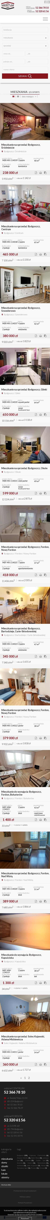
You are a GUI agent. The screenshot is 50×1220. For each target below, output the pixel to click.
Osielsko (29, 1160)
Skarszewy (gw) (23, 1168)
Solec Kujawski (33, 1165)
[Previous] (21, 1077)
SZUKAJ (25, 76)
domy (4, 1162)
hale (3, 1169)
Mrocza (43, 1168)
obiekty (5, 1177)
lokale (4, 1173)
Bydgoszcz (22, 1155)
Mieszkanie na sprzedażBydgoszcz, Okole (24, 468)
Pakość (44, 1165)
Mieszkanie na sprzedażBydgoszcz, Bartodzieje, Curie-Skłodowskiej (20, 630)
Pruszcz (35, 1168)
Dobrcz (31, 1163)
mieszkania (7, 1158)
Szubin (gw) (42, 1160)
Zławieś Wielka (23, 1158)
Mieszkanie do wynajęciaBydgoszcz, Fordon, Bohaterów (21, 793)
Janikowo (21, 1165)
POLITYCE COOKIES (35, 1215)
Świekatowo (43, 1163)
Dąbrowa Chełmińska (38, 1155)
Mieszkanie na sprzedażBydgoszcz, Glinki (24, 389)
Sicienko (21, 1163)
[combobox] (25, 37)
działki (4, 1166)
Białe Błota (36, 1158)
